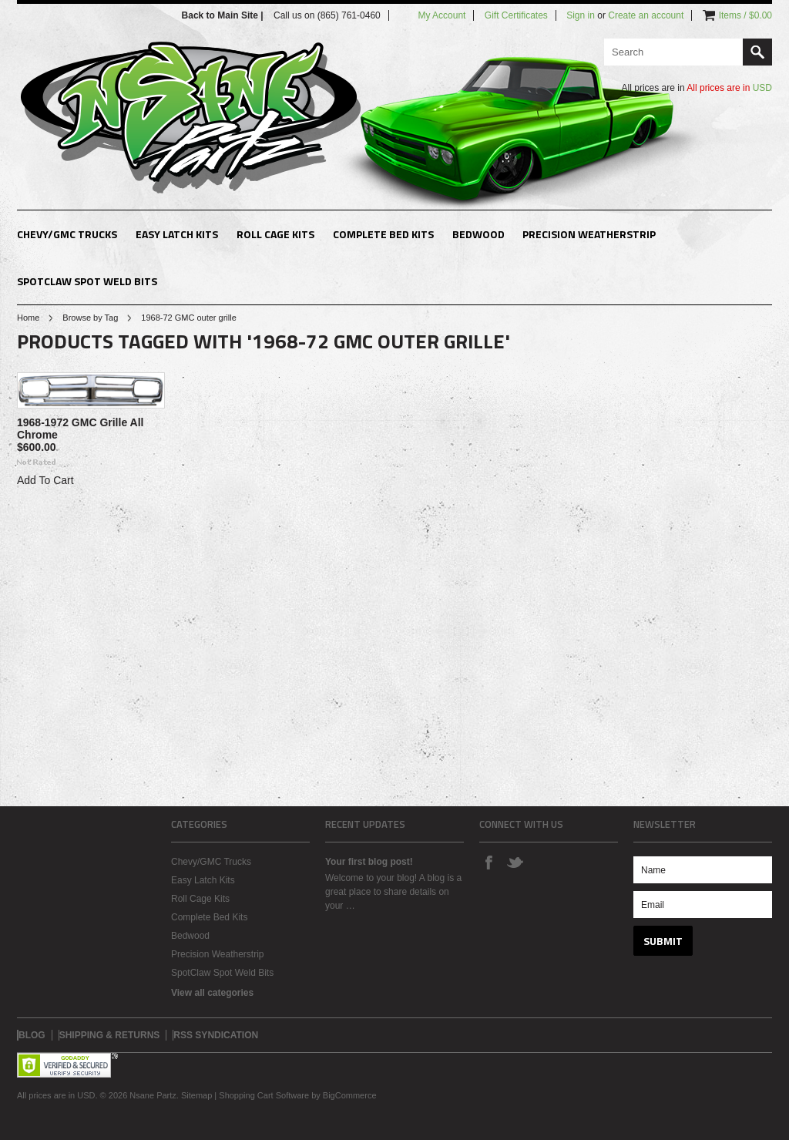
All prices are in (729, 87)
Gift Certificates (516, 15)
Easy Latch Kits (177, 234)
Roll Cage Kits (275, 234)
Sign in (580, 15)
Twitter (514, 861)
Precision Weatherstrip (589, 234)
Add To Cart (45, 480)
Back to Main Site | (224, 15)
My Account (441, 15)
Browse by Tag (90, 317)
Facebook (488, 861)
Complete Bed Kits (383, 234)
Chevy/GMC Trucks (67, 234)
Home (28, 317)
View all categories (212, 992)
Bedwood (478, 234)
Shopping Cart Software (264, 1095)
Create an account (645, 15)
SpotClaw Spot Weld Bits (87, 281)
